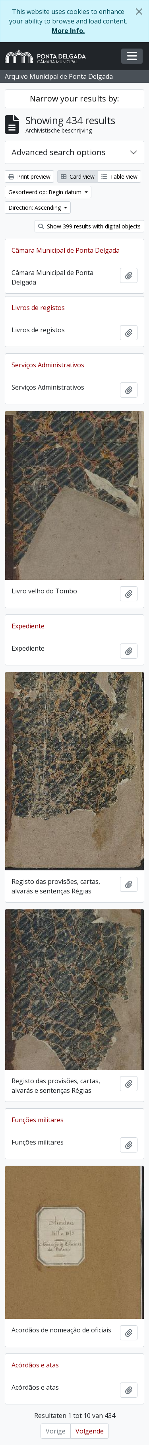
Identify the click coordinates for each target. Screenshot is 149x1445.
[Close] (139, 11)
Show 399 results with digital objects (89, 226)
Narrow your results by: (74, 98)
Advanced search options (59, 152)
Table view (119, 176)
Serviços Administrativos (48, 365)
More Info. (68, 30)
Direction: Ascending (35, 207)
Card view (78, 176)
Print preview (29, 176)
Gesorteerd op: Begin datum (45, 192)
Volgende (89, 1431)
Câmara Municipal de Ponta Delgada (66, 250)
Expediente (28, 626)
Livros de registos (38, 307)
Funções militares (38, 1119)
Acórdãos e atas (35, 1365)
